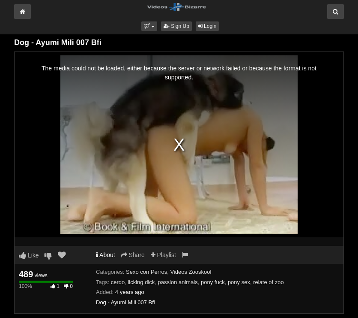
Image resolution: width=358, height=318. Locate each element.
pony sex (239, 282)
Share (133, 254)
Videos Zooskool (190, 272)
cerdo (118, 282)
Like (29, 255)
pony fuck (213, 282)
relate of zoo (268, 282)
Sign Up (176, 26)
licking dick (141, 282)
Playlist (163, 254)
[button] (149, 26)
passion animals (178, 282)
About (105, 254)
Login (207, 26)
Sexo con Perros (146, 272)
